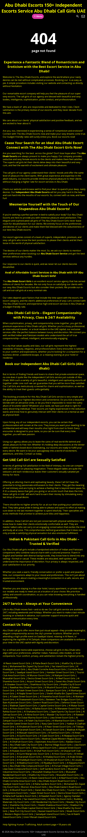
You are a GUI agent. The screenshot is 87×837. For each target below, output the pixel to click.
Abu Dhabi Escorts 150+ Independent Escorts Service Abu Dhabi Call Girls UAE (44, 8)
